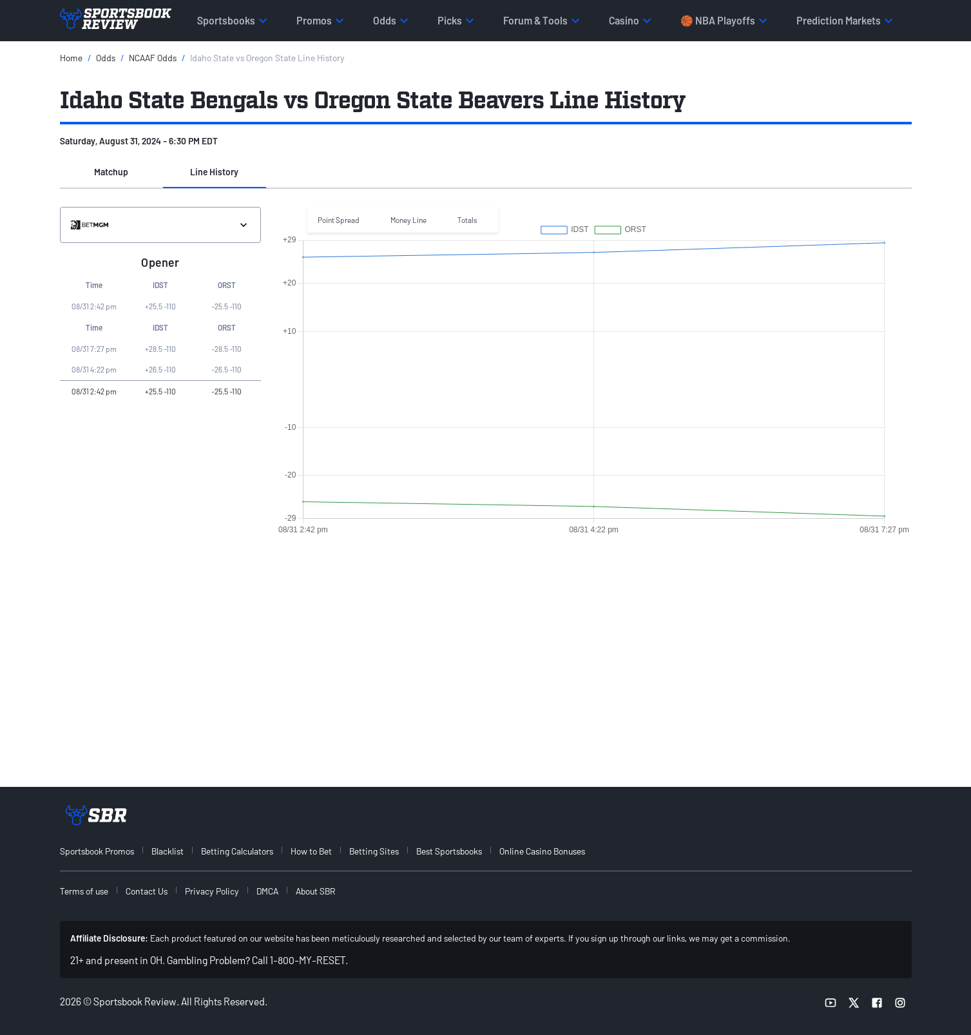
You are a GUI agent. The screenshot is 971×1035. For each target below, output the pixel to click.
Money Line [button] (408, 219)
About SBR (315, 890)
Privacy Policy (212, 890)
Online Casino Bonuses (542, 851)
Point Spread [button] (339, 219)
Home (71, 57)
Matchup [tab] (111, 171)
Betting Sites (374, 851)
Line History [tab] (214, 171)
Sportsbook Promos (97, 851)
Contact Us (147, 890)
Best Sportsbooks (449, 851)
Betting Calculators (237, 851)
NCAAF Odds (153, 57)
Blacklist (167, 851)
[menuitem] (104, 851)
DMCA (267, 890)
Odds (105, 57)
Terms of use (84, 890)
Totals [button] (467, 219)
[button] (111, 172)
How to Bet (311, 851)
